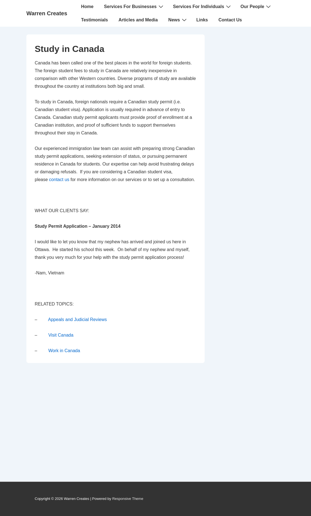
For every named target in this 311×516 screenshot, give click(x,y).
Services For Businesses (134, 6)
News (178, 20)
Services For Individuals (202, 6)
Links (202, 19)
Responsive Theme (127, 499)
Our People (256, 6)
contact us (59, 179)
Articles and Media (138, 19)
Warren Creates (46, 13)
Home (87, 6)
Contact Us (230, 19)
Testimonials (94, 19)
